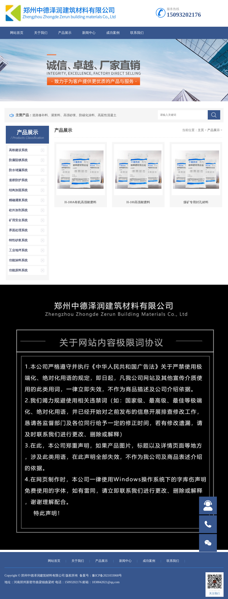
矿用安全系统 (18, 220)
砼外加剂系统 (18, 210)
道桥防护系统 (18, 180)
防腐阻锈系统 (18, 160)
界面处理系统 (18, 230)
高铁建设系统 (18, 150)
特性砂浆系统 (18, 240)
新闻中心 (89, 33)
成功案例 (113, 33)
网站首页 (16, 33)
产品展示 (64, 33)
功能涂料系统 (18, 260)
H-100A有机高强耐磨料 (81, 202)
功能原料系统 (18, 270)
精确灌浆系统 (18, 200)
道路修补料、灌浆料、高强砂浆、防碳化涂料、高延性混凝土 (74, 115)
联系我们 (137, 33)
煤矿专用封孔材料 (195, 202)
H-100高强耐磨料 (138, 202)
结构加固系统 (18, 190)
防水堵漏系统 (18, 170)
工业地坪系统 (18, 250)
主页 (201, 130)
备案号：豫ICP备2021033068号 (100, 575)
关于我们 (40, 33)
